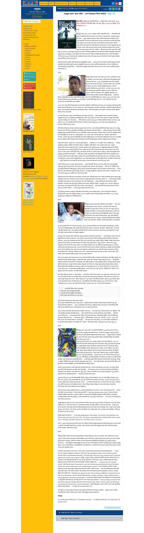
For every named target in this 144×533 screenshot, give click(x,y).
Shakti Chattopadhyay (31, 37)
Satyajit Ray (28, 28)
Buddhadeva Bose (30, 33)
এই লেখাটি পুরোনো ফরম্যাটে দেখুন (112, 507)
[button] (89, 512)
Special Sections (60, 3)
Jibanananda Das (30, 35)
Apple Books (31, 178)
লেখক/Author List (29, 73)
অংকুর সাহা (111, 14)
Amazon (34, 176)
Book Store (28, 88)
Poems (28, 59)
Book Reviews (30, 48)
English (26, 44)
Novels (28, 66)
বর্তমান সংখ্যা (43, 3)
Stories (28, 57)
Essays (28, 53)
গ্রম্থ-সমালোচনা (83, 8)
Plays (27, 68)
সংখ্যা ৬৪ (65, 8)
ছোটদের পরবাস (28, 26)
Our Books (80, 3)
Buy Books (89, 3)
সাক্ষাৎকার (27, 39)
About (97, 3)
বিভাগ (50, 3)
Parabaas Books (29, 84)
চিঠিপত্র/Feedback (29, 76)
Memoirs (28, 51)
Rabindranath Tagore (31, 31)
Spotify (40, 176)
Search (27, 79)
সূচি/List (71, 3)
